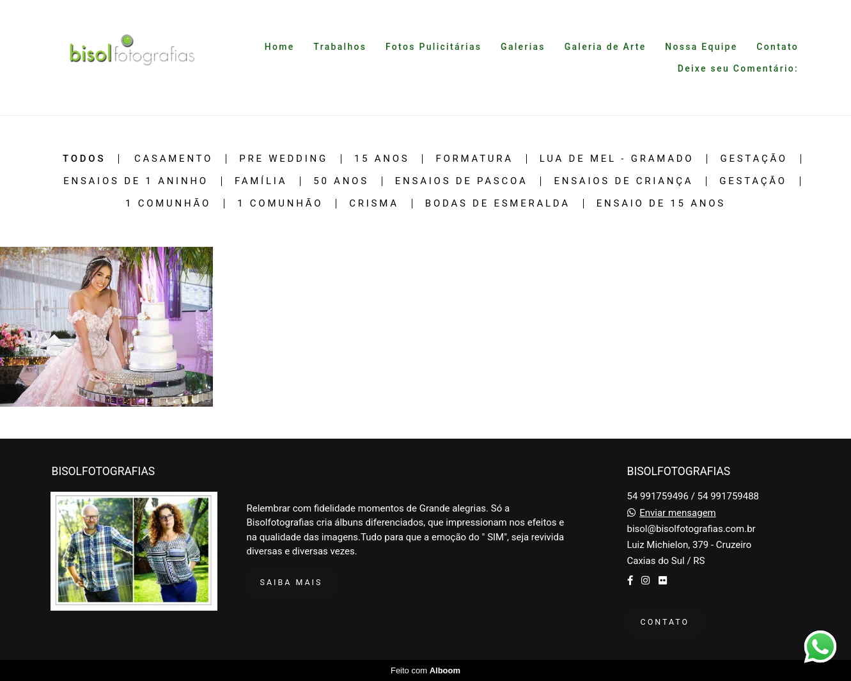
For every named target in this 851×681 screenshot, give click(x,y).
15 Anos (382, 159)
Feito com (425, 670)
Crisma (374, 203)
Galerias (523, 47)
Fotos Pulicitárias (433, 47)
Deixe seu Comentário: (738, 68)
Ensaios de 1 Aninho (135, 181)
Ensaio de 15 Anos (661, 203)
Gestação (754, 159)
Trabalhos (339, 47)
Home (280, 47)
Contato (777, 47)
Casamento (173, 159)
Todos (84, 159)
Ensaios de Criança (623, 181)
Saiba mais (291, 582)
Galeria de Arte (605, 47)
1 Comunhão (168, 203)
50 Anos (341, 181)
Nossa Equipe (701, 47)
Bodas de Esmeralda (497, 203)
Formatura (474, 159)
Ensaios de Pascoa (461, 181)
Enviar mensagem (677, 513)
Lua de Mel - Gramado (617, 159)
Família (261, 181)
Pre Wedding (283, 159)
